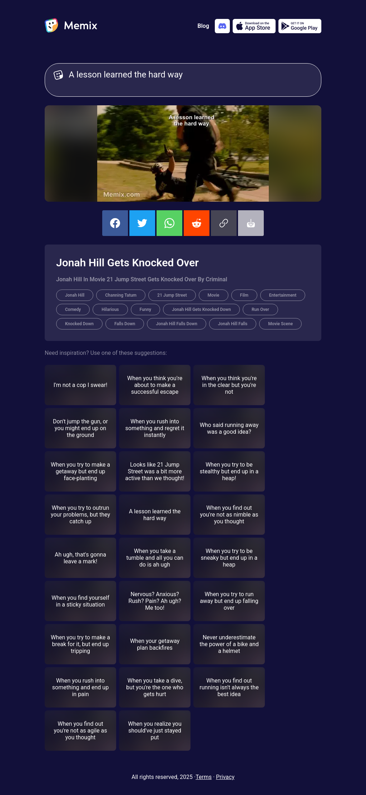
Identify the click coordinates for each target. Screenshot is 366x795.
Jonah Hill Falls (232, 323)
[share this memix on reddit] (196, 223)
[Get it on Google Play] (299, 26)
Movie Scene (280, 323)
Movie (213, 295)
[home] (71, 26)
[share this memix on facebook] (115, 223)
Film (244, 295)
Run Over (260, 309)
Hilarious (110, 309)
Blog (203, 25)
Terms (204, 777)
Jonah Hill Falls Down (176, 323)
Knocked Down (79, 323)
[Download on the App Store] (254, 26)
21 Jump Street (172, 295)
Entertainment (282, 295)
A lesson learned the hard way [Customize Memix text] (190, 80)
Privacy (225, 777)
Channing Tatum (121, 295)
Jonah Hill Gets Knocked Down (201, 309)
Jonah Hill (74, 295)
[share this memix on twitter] (142, 223)
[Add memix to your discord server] (222, 26)
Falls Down (124, 323)
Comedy (73, 309)
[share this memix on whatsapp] (169, 223)
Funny (146, 309)
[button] (224, 223)
